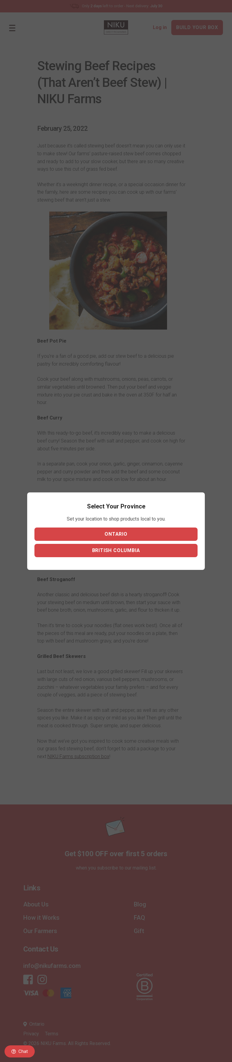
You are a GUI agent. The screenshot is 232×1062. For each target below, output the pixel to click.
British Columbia (116, 550)
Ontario (116, 534)
